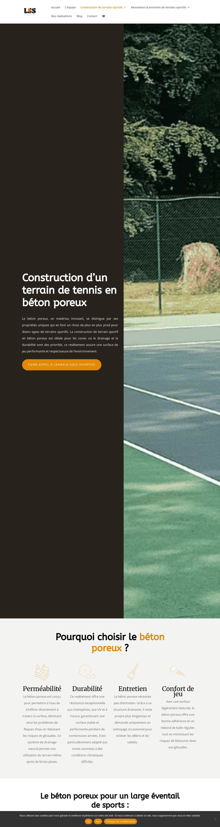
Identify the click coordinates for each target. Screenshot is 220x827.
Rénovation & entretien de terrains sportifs (158, 7)
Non (98, 821)
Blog (79, 16)
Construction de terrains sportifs (102, 7)
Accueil (55, 7)
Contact (92, 16)
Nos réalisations (61, 16)
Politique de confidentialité (120, 821)
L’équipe (70, 7)
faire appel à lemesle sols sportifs (61, 364)
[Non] (215, 819)
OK (88, 821)
